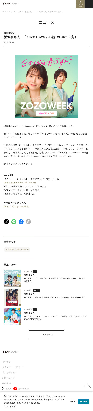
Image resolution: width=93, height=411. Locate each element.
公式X (6, 388)
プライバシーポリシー (12, 367)
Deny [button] (72, 402)
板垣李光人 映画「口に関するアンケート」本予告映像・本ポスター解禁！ (54, 297)
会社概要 (6, 362)
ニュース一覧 (46, 335)
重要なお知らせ (9, 372)
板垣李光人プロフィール (17, 249)
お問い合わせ (8, 378)
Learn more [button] (10, 406)
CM (35, 271)
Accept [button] (83, 402)
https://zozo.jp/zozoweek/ (17, 206)
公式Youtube (21, 388)
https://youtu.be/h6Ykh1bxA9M (20, 182)
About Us (6, 383)
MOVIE (36, 290)
